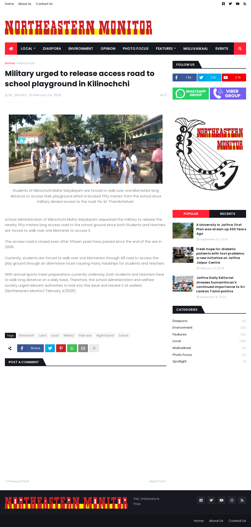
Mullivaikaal (209, 348)
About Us (24, 4)
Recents (227, 213)
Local (55, 335)
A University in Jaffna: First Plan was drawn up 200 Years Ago (221, 229)
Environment (209, 327)
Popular (191, 213)
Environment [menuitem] (80, 48)
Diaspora (209, 321)
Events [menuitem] (221, 48)
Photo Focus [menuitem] (136, 48)
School (123, 335)
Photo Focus (209, 355)
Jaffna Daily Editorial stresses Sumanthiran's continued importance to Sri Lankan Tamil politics (220, 285)
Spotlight (209, 361)
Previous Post (18, 481)
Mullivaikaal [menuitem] (195, 48)
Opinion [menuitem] (107, 48)
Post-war (85, 335)
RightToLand (105, 335)
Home (9, 4)
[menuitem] (11, 48)
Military (69, 335)
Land (42, 335)
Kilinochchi (26, 63)
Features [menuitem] (164, 48)
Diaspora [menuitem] (52, 48)
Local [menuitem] (26, 48)
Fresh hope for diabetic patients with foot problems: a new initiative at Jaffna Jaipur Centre (220, 256)
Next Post (157, 481)
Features (209, 334)
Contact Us (44, 4)
